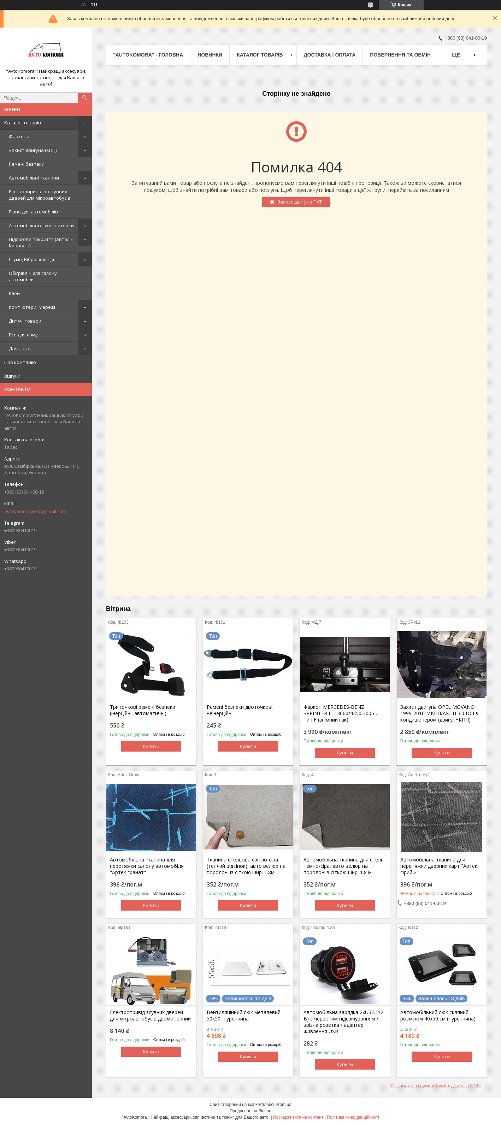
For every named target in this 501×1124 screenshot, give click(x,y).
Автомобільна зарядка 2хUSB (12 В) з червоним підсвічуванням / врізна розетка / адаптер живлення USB (343, 1022)
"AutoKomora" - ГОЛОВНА (148, 55)
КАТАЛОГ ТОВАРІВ (260, 55)
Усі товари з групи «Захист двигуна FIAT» (435, 1085)
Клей (14, 293)
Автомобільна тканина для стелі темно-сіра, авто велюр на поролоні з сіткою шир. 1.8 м (342, 866)
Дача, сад (19, 348)
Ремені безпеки (27, 164)
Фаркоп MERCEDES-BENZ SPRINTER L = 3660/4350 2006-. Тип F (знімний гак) (340, 713)
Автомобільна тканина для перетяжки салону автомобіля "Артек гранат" (147, 866)
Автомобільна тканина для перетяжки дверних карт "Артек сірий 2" (438, 866)
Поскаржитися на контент (298, 1117)
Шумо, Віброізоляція (31, 259)
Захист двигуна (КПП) (33, 150)
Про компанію (20, 362)
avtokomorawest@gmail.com (35, 511)
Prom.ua (283, 1104)
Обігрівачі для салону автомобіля (33, 276)
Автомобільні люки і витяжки (41, 225)
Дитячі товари (25, 321)
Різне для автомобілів (33, 211)
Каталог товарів (22, 122)
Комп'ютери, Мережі (32, 307)
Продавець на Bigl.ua (250, 1110)
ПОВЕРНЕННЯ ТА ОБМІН (400, 55)
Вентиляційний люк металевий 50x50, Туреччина (244, 1015)
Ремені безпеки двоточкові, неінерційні (240, 710)
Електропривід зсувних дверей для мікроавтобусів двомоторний (150, 1015)
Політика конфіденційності (353, 1117)
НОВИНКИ (210, 55)
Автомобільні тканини (34, 178)
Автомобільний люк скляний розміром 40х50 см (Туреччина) (438, 1015)
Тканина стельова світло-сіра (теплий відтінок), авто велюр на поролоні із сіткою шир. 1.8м (246, 866)
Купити (151, 746)
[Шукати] (85, 98)
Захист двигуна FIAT (299, 202)
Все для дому (23, 334)
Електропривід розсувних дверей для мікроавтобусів (39, 194)
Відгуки (12, 376)
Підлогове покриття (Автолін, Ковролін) (42, 242)
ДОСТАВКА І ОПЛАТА (330, 55)
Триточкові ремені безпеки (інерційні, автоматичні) (142, 710)
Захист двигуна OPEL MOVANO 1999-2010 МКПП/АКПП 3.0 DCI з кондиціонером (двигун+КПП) (439, 713)
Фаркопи (19, 136)
